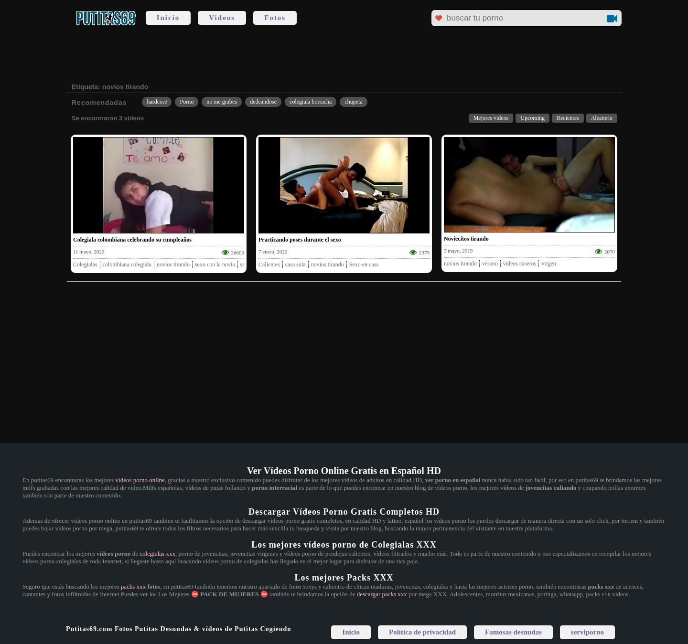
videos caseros (520, 263)
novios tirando (173, 264)
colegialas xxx (157, 553)
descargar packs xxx (382, 594)
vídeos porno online (140, 480)
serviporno (587, 632)
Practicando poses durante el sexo (299, 239)
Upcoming (532, 118)
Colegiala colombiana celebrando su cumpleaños (132, 239)
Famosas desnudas (513, 632)
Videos (222, 17)
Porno (187, 101)
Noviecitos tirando (466, 238)
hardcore (157, 101)
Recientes (568, 118)
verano (490, 263)
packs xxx (133, 586)
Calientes (269, 264)
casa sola (295, 264)
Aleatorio (602, 118)
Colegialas (85, 264)
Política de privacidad (422, 632)
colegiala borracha (311, 101)
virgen (548, 263)
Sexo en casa (364, 264)
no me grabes (221, 101)
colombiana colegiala (127, 264)
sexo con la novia (215, 264)
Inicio (168, 17)
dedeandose (263, 101)
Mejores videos (491, 118)
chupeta (353, 101)
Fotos (275, 17)
